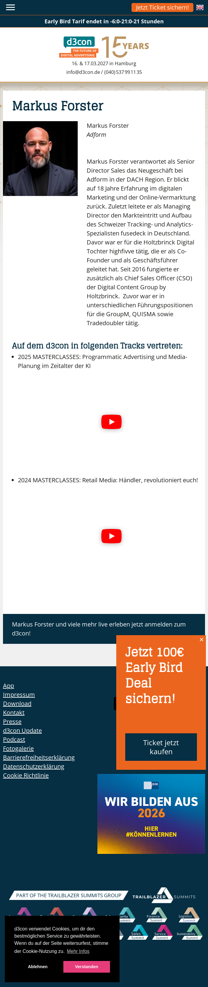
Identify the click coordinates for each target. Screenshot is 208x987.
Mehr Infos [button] (78, 951)
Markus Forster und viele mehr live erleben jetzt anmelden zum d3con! (99, 628)
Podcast (14, 739)
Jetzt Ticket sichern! (162, 7)
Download (17, 703)
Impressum (19, 695)
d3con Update (22, 730)
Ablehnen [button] (38, 966)
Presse (12, 721)
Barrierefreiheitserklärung (39, 757)
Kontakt (14, 712)
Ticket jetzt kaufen (161, 746)
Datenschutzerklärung (33, 766)
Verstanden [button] (86, 966)
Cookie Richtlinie (26, 775)
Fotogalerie (18, 748)
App (8, 686)
